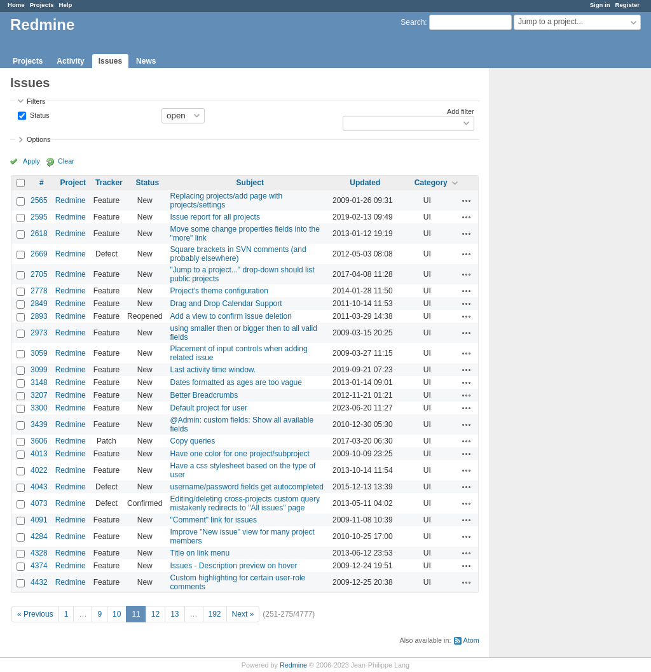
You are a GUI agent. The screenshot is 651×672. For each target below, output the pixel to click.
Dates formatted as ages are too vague (235, 382)
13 (174, 614)
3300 (39, 407)
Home (16, 4)
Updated (365, 182)
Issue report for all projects (214, 217)
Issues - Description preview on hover (233, 565)
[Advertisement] (554, 268)
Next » (243, 614)
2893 (39, 316)
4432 (39, 582)
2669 (39, 253)
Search (413, 22)
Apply (31, 161)
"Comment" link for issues (213, 519)
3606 (39, 441)
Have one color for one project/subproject (239, 453)
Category (431, 182)
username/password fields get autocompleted (246, 486)
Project (73, 182)
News (146, 61)
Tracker (109, 182)
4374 (39, 565)
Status (39, 114)
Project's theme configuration (219, 290)
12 (155, 614)
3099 (39, 369)
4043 (39, 486)
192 (215, 614)
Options (38, 139)
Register (627, 4)
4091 (39, 519)
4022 (39, 470)
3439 (39, 424)
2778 (39, 290)
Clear (66, 161)
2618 (39, 233)
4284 (39, 536)
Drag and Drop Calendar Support (226, 303)
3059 (39, 353)
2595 (39, 217)
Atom (471, 640)
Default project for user (208, 407)
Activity (70, 61)
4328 (39, 553)
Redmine (70, 200)
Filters (36, 101)
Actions (467, 200)
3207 (39, 395)
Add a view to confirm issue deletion (230, 316)
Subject (250, 182)
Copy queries (192, 441)
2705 (39, 274)
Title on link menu (200, 553)
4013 (39, 453)
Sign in (600, 4)
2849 (39, 303)
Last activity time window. (213, 369)
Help (65, 4)
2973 (39, 332)
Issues (110, 61)
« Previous (35, 614)
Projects (42, 4)
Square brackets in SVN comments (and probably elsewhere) (238, 254)
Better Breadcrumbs (204, 395)
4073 (39, 503)
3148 (39, 382)
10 (117, 614)
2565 (39, 200)
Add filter (460, 111)
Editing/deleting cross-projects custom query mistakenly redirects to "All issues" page (244, 503)
